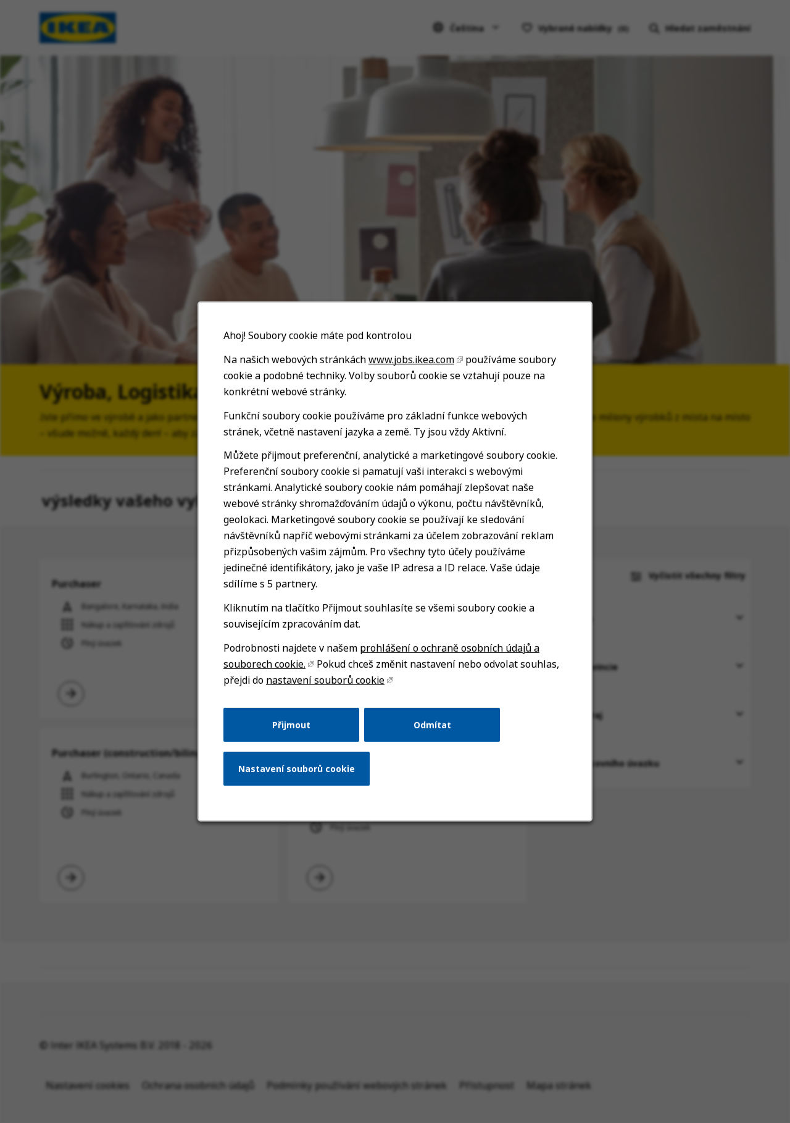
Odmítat (431, 736)
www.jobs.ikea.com (410, 383)
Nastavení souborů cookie (299, 778)
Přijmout (295, 736)
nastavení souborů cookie (327, 693)
